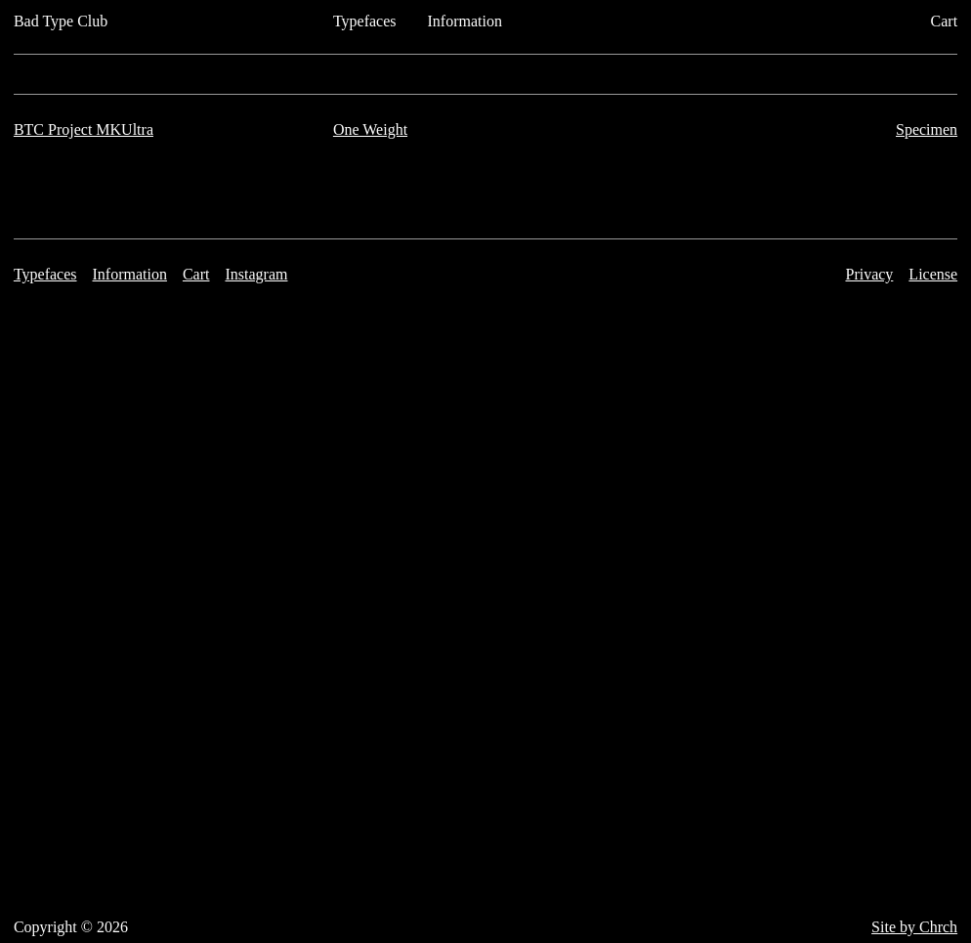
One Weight (370, 129)
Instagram (256, 274)
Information (465, 21)
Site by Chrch (914, 927)
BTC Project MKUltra (83, 129)
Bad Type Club (60, 21)
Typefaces (365, 21)
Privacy (869, 274)
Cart (944, 21)
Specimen (926, 129)
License (932, 274)
